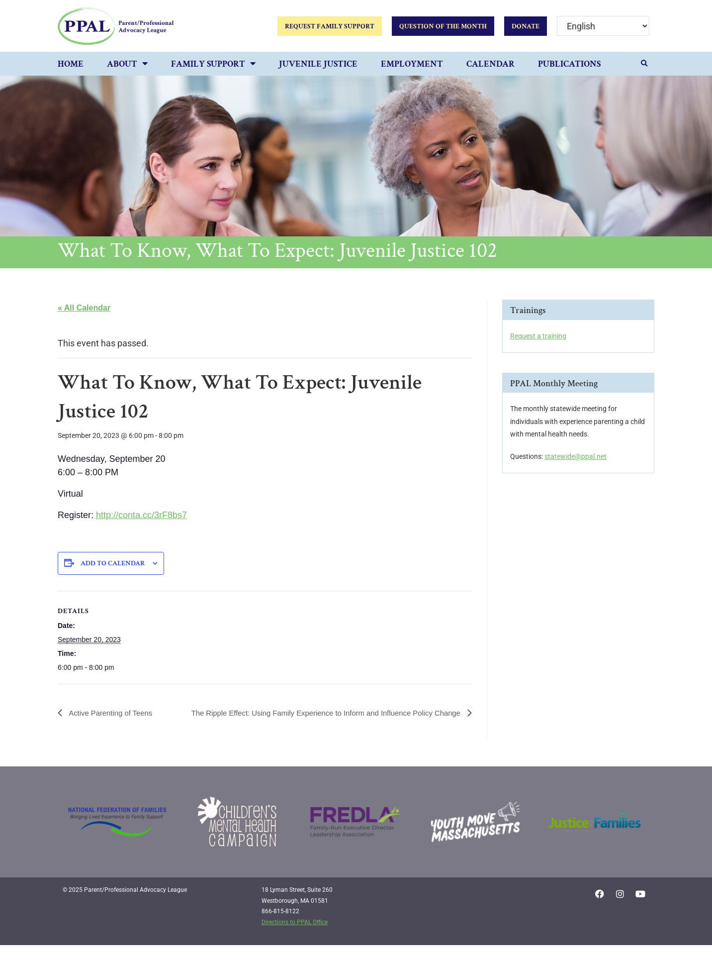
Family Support (213, 64)
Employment (412, 64)
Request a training (538, 336)
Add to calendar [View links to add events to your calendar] (113, 563)
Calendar (490, 64)
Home (71, 64)
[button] (644, 64)
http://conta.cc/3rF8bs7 (141, 515)
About (127, 64)
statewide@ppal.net (575, 456)
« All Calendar (84, 308)
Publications (569, 64)
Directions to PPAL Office (295, 936)
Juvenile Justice (318, 64)
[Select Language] (603, 26)
